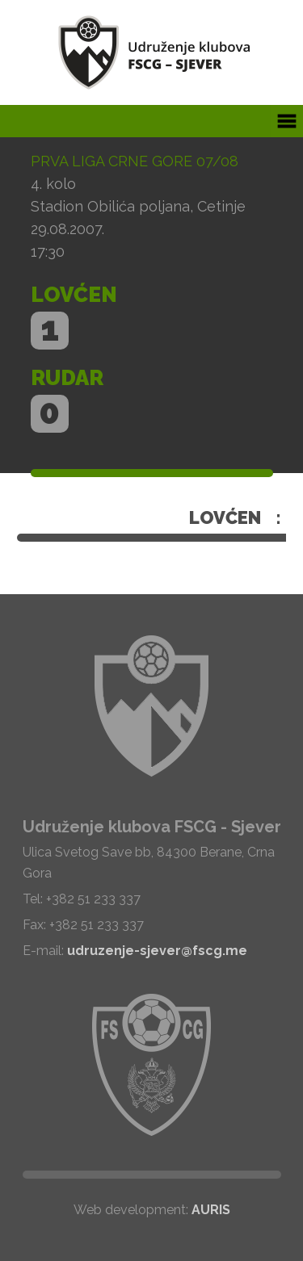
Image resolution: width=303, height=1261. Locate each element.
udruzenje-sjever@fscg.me (157, 950)
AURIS (210, 1209)
